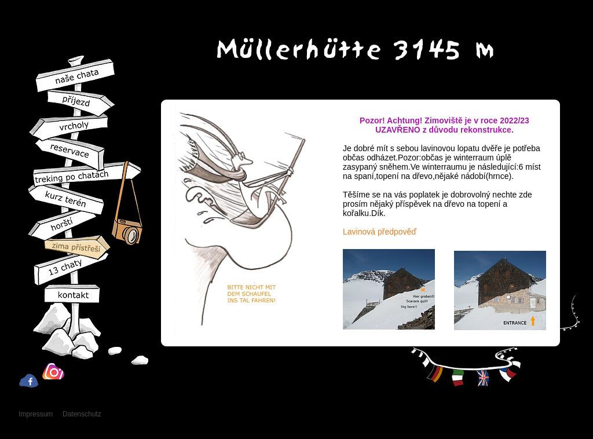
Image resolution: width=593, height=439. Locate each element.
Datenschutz (82, 414)
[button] (389, 289)
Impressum (36, 414)
